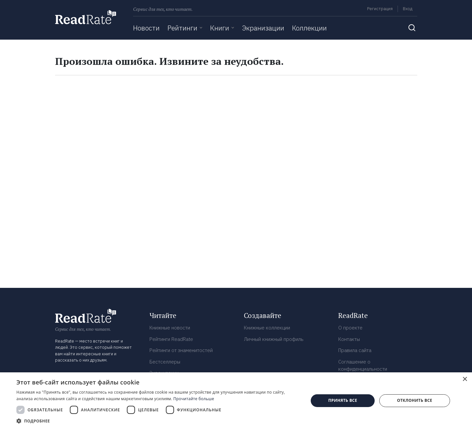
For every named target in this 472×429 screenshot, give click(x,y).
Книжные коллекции (267, 328)
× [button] (464, 379)
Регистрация (380, 8)
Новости (146, 27)
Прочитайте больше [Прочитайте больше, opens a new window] (193, 398)
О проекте (350, 328)
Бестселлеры (164, 362)
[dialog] (236, 400)
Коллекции (309, 27)
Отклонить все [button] (414, 400)
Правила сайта (354, 350)
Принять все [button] (342, 400)
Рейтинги (182, 27)
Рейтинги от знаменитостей (181, 350)
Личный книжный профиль (274, 339)
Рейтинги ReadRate (171, 339)
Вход (407, 8)
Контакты (349, 339)
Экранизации (263, 27)
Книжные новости (169, 328)
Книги (219, 27)
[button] (158, 421)
